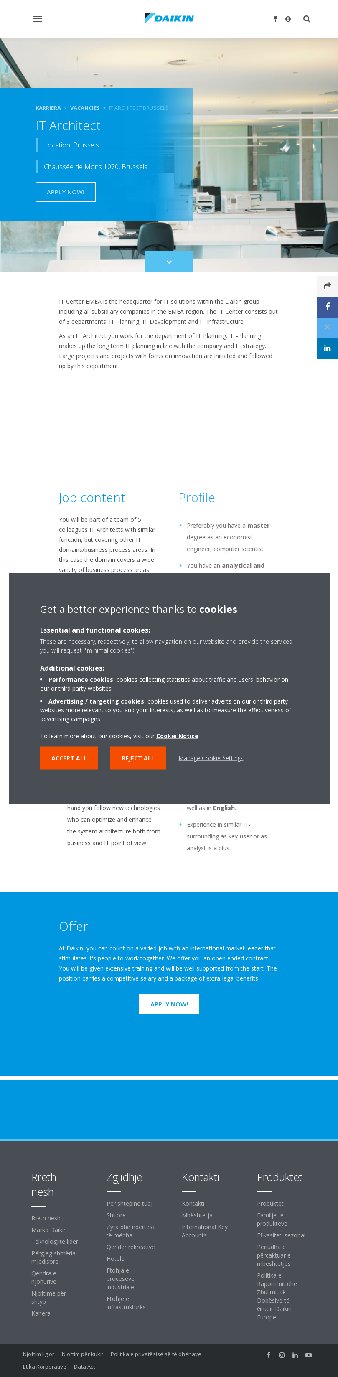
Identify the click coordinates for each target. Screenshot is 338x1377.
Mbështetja (197, 1215)
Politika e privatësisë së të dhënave (156, 1354)
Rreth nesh (46, 1218)
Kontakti (193, 1203)
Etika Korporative (44, 1366)
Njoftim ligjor (38, 1354)
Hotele (116, 1259)
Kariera (41, 1313)
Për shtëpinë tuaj (129, 1203)
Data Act (84, 1366)
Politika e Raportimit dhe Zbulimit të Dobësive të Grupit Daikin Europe (277, 1296)
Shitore (116, 1215)
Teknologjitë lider (54, 1241)
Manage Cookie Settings (211, 758)
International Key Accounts (205, 1231)
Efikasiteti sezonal (281, 1235)
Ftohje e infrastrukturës (126, 1303)
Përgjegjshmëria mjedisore (53, 1257)
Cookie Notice (177, 736)
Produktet (270, 1203)
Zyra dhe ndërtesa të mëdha (131, 1231)
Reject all (138, 758)
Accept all (69, 758)
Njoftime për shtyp (48, 1297)
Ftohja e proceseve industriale (121, 1278)
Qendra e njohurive (43, 1277)
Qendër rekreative (131, 1247)
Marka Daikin (49, 1230)
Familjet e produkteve (272, 1219)
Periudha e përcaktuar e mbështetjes (274, 1255)
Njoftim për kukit (82, 1354)
